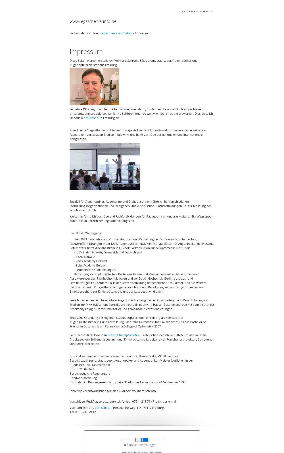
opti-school (91, 118)
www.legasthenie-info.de (93, 21)
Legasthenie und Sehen (194, 11)
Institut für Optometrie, (124, 335)
